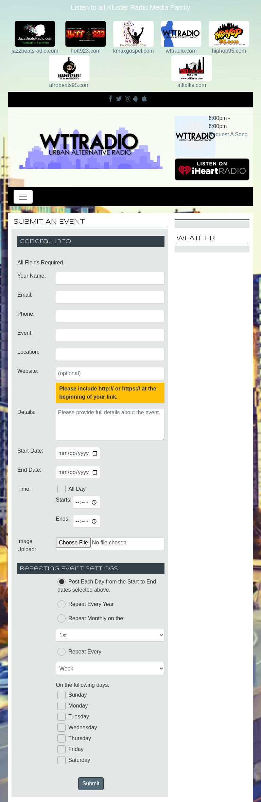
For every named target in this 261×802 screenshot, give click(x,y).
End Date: (29, 470)
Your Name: (31, 276)
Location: (28, 352)
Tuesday (73, 717)
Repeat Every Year (85, 604)
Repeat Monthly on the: (90, 618)
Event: (25, 333)
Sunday (72, 695)
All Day (71, 489)
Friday (70, 749)
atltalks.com (191, 85)
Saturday (73, 760)
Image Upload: (26, 545)
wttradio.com (181, 51)
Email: (24, 295)
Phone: (26, 314)
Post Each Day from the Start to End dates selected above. (106, 585)
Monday (72, 706)
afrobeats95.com (69, 85)
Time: (24, 489)
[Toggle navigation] (23, 197)
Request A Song (228, 134)
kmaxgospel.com (133, 51)
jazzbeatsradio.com (35, 51)
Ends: (62, 519)
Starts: (62, 500)
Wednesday (77, 727)
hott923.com (86, 51)
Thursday (74, 738)
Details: (26, 412)
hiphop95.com (229, 51)
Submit (91, 783)
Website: (27, 371)
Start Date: (30, 451)
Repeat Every (79, 652)
